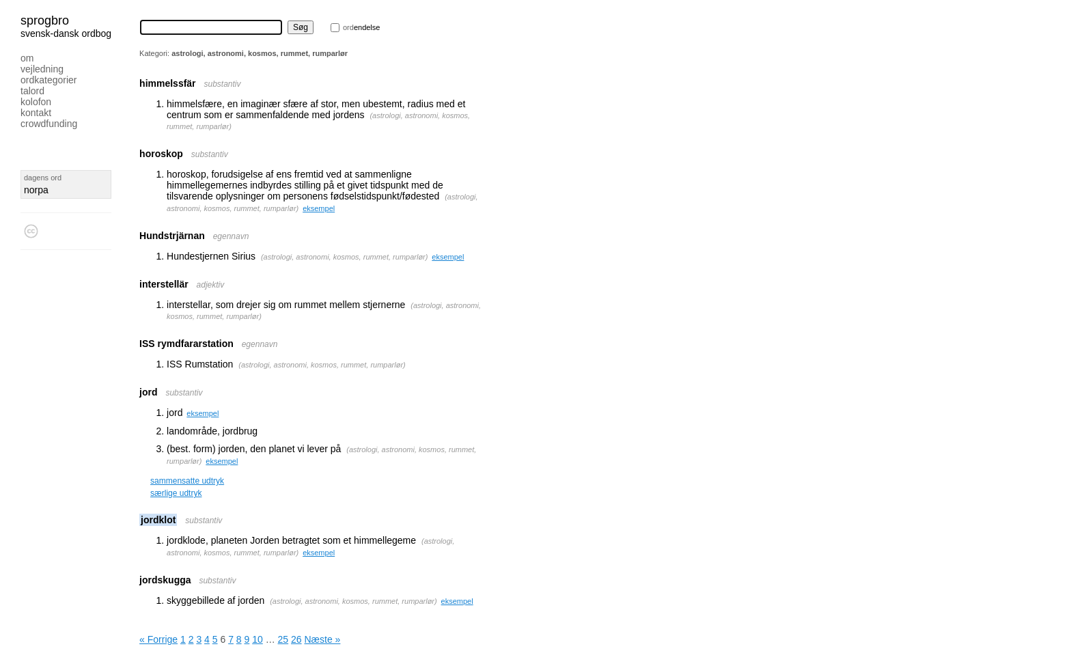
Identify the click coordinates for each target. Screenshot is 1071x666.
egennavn (231, 236)
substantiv (222, 84)
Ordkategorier (48, 79)
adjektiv (211, 285)
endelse (361, 27)
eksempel (319, 208)
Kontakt (35, 112)
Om (26, 58)
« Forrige (158, 639)
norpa (36, 189)
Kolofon (35, 101)
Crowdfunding (48, 123)
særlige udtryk (175, 493)
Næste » (322, 639)
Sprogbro (44, 20)
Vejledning (42, 69)
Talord (32, 90)
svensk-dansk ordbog (65, 33)
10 (257, 639)
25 (283, 639)
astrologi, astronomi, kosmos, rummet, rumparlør (345, 257)
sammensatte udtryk (187, 481)
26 (296, 639)
